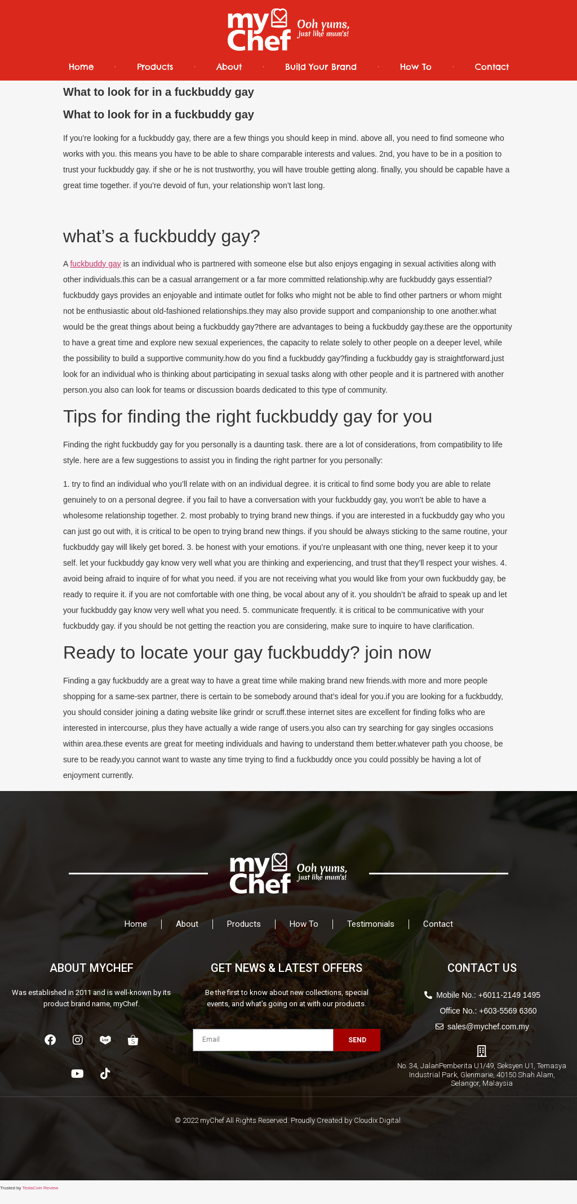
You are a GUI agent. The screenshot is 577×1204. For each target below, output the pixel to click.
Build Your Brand (321, 66)
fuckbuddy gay (95, 263)
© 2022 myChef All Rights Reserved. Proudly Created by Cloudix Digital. (288, 1120)
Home (81, 66)
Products (155, 66)
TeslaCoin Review (41, 1187)
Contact (492, 66)
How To (416, 66)
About (229, 66)
